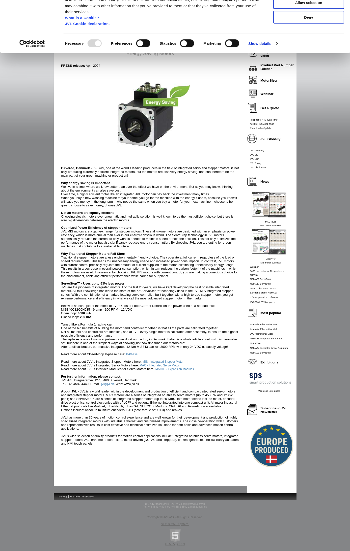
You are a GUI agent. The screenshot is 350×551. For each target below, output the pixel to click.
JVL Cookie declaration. (87, 48)
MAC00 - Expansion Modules (174, 369)
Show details (259, 68)
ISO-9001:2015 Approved (263, 302)
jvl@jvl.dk (107, 384)
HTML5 (170, 544)
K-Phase (131, 354)
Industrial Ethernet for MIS (263, 329)
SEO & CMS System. (175, 524)
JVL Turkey (256, 163)
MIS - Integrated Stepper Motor (162, 361)
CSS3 (181, 544)
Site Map (63, 496)
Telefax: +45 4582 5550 (262, 124)
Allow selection (308, 27)
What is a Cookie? (82, 42)
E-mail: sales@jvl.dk (260, 128)
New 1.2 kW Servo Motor (263, 288)
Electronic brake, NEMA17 (263, 293)
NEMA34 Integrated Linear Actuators (269, 348)
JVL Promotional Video (261, 334)
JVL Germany (257, 150)
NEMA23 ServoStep (260, 279)
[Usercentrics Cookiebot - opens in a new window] (32, 68)
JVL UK (254, 155)
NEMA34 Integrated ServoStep (266, 338)
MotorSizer (255, 343)
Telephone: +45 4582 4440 (264, 120)
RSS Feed (75, 496)
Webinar (254, 267)
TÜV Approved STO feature (264, 297)
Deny (308, 41)
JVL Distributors (258, 167)
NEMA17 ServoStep (260, 284)
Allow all (308, 12)
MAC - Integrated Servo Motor (159, 365)
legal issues (88, 496)
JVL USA (255, 159)
